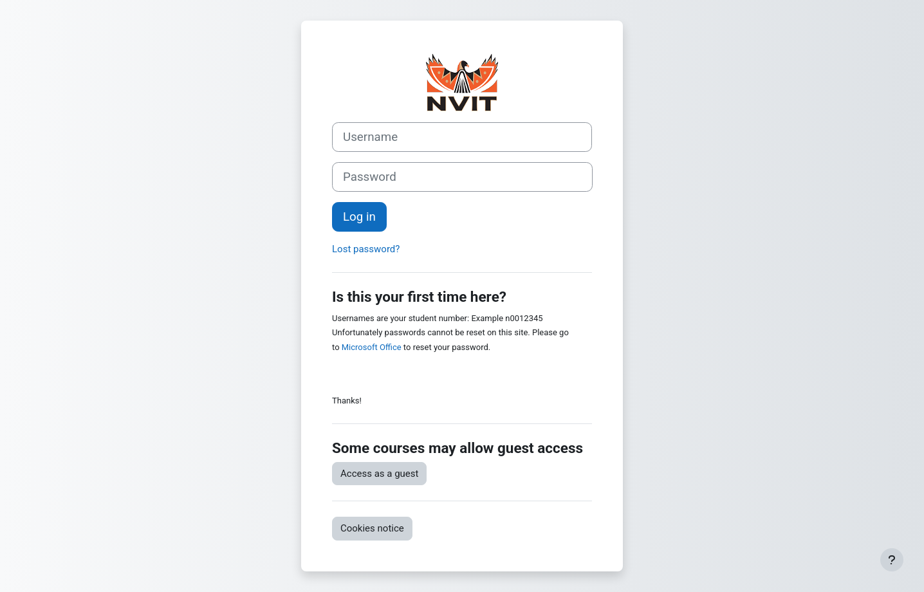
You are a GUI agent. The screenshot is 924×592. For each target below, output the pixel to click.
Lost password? (366, 249)
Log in (359, 217)
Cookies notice (372, 528)
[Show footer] (891, 559)
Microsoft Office (372, 347)
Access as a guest (379, 473)
